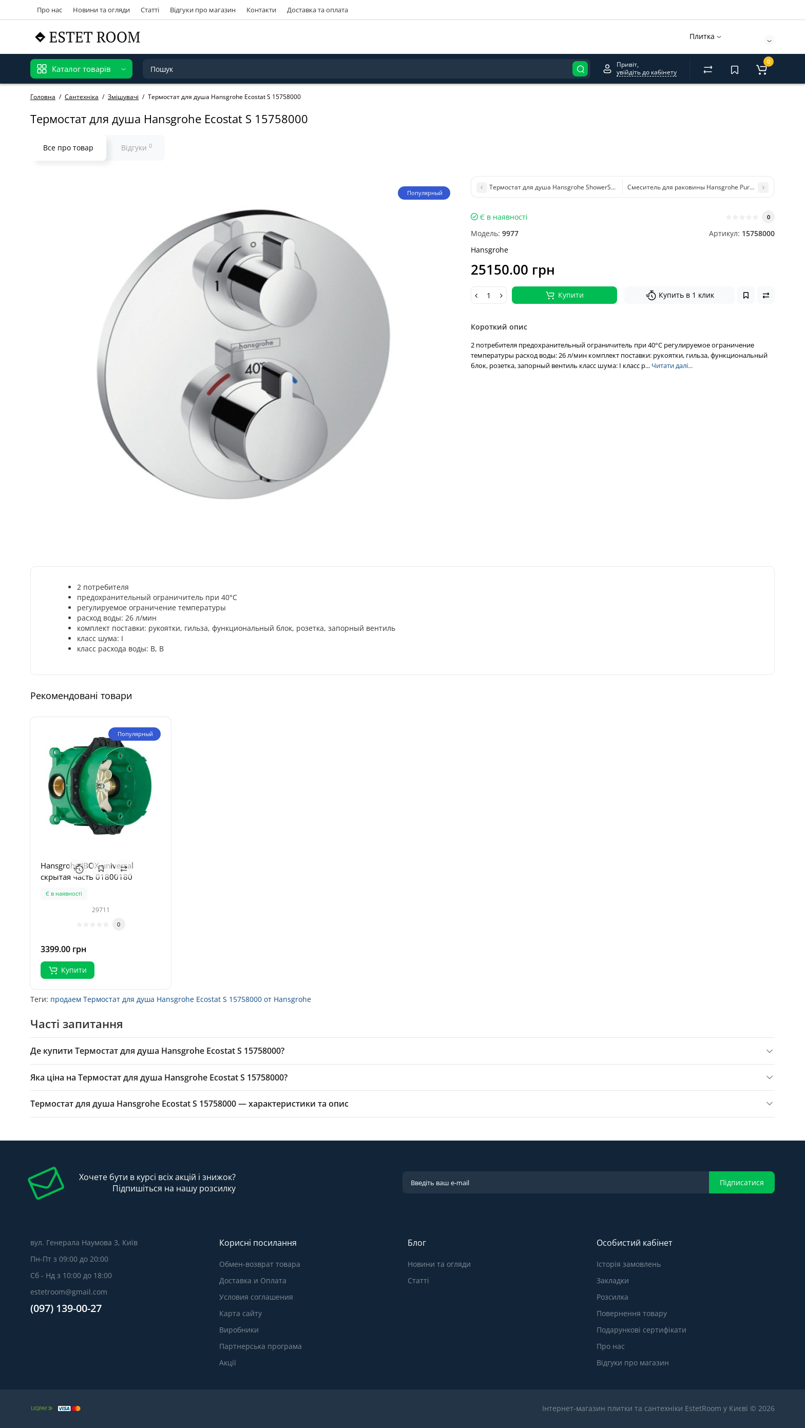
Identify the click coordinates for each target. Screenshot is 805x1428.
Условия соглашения (256, 1297)
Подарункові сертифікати (641, 1330)
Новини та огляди (101, 9)
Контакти (261, 9)
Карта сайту (240, 1313)
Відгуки (136, 147)
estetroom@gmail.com (68, 1292)
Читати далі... (672, 365)
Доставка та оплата (317, 9)
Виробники (239, 1330)
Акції (227, 1362)
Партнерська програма (260, 1346)
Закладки (613, 1280)
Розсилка (612, 1297)
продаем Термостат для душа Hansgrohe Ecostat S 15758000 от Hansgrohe (180, 999)
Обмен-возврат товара (259, 1264)
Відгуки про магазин (203, 9)
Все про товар (68, 147)
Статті (150, 9)
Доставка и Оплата (252, 1280)
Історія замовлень (629, 1264)
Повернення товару (632, 1313)
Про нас (49, 9)
